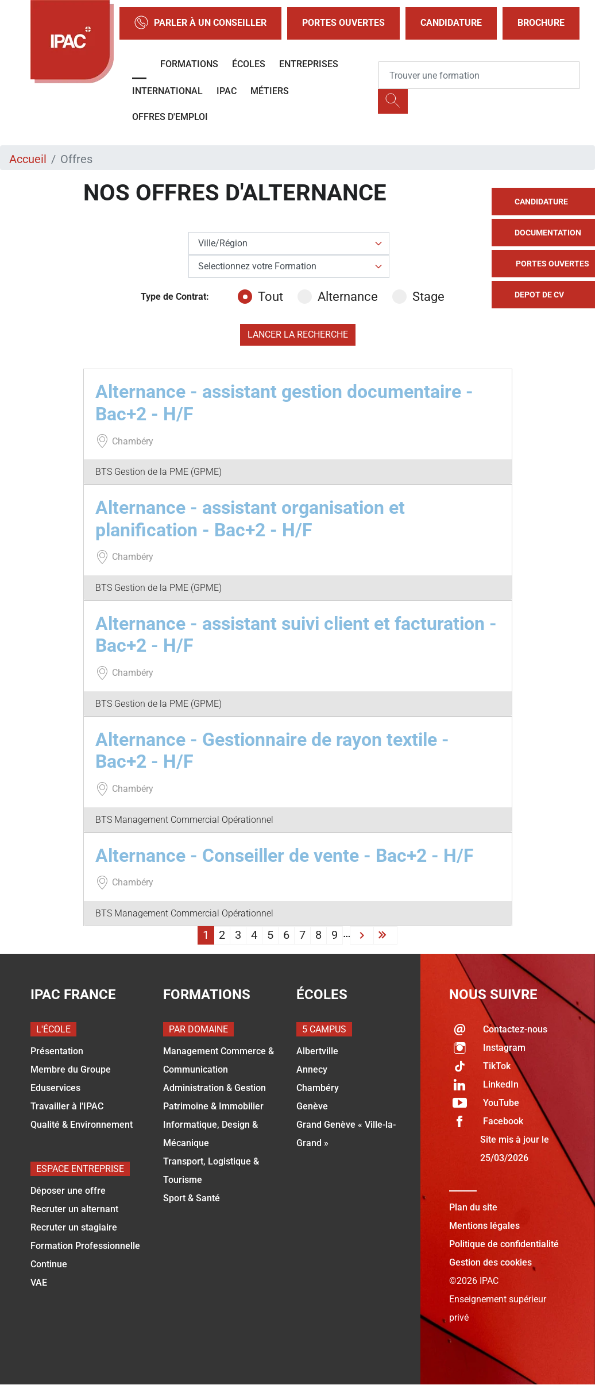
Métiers (269, 91)
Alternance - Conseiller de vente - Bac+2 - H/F (284, 855)
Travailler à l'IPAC (66, 1106)
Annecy (311, 1069)
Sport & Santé (191, 1198)
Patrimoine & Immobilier (213, 1106)
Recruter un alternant (74, 1209)
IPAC (227, 91)
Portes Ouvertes (343, 22)
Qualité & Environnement (81, 1124)
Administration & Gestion (214, 1087)
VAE (38, 1282)
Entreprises (308, 64)
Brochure (541, 22)
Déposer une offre (68, 1190)
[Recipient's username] (478, 75)
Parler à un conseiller (200, 23)
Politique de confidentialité (504, 1244)
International (167, 91)
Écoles (248, 64)
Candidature (451, 22)
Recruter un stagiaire (73, 1227)
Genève (312, 1106)
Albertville (317, 1051)
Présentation (56, 1051)
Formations (189, 64)
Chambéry (317, 1087)
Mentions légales (484, 1225)
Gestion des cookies (490, 1262)
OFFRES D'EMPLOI (170, 116)
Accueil (28, 159)
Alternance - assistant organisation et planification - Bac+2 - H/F (250, 518)
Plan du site (473, 1207)
